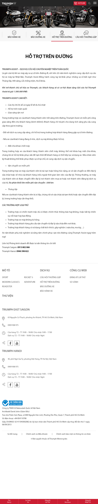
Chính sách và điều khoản (37, 434)
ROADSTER (7, 286)
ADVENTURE (29, 282)
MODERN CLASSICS (11, 282)
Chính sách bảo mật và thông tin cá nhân (73, 434)
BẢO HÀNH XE (46, 291)
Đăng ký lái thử (77, 277)
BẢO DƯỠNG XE (47, 286)
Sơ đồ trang (12, 434)
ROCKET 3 (28, 277)
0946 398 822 (22, 251)
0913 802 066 (23, 247)
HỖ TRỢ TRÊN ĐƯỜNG (50, 282)
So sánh (74, 282)
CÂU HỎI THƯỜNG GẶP (50, 277)
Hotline (81, 3)
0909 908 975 (13, 325)
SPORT (5, 277)
